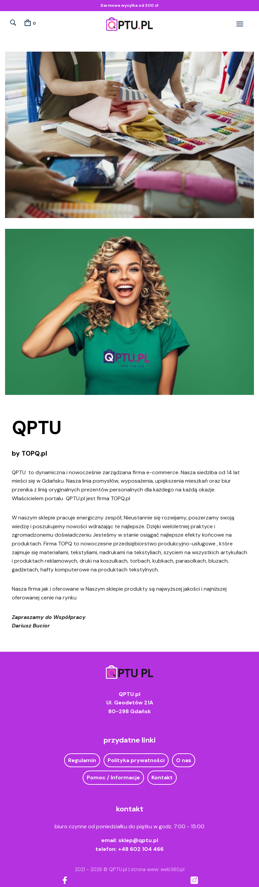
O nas (183, 760)
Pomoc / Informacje (113, 777)
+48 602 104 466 (141, 849)
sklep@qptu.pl (138, 840)
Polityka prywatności (136, 760)
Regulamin (82, 760)
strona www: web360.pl (157, 869)
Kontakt (162, 777)
